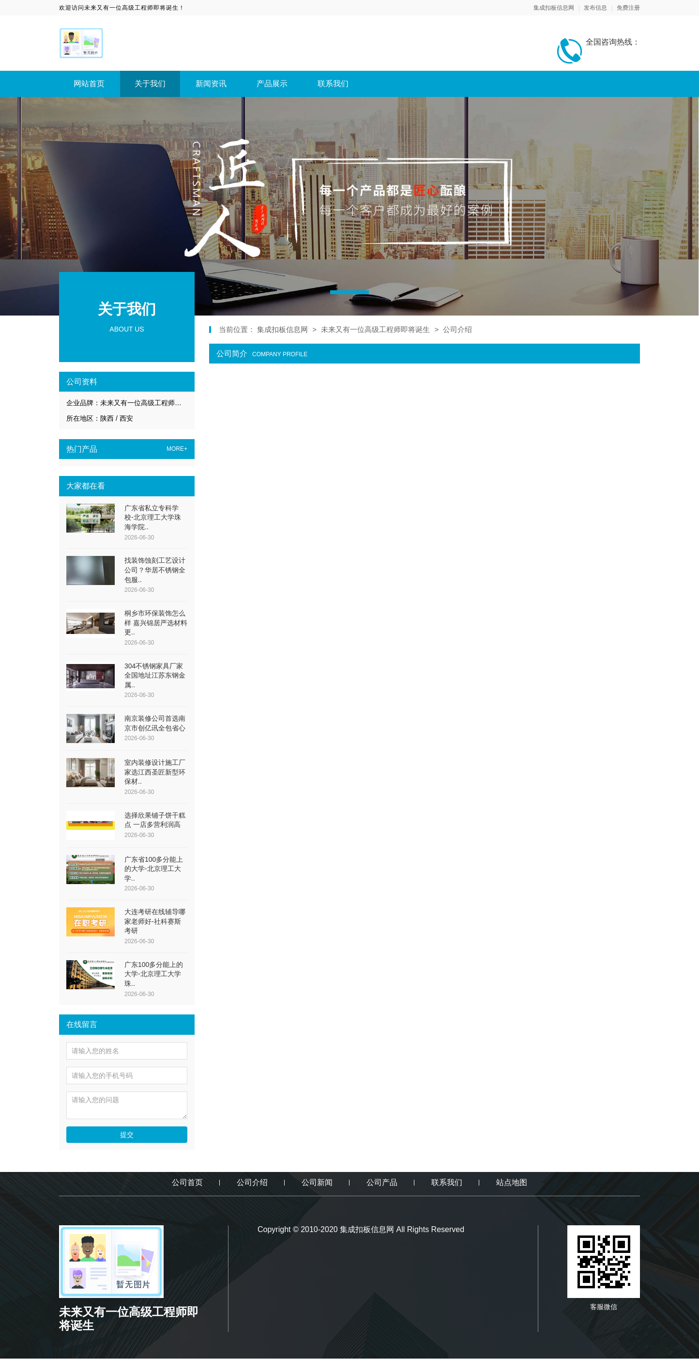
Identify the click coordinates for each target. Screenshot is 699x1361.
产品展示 (272, 83)
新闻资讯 (211, 83)
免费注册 (628, 8)
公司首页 (187, 1182)
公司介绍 (457, 329)
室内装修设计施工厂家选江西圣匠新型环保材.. (154, 772)
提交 (127, 1135)
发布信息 (595, 8)
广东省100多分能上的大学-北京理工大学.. (153, 868)
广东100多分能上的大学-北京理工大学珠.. (153, 974)
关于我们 (150, 83)
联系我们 (333, 83)
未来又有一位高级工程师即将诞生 (375, 329)
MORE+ (177, 449)
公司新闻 (317, 1182)
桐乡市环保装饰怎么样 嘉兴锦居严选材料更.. (155, 622)
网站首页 (89, 83)
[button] (349, 292)
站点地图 (511, 1182)
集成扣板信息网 (553, 8)
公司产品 (381, 1182)
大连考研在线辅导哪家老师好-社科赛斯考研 (154, 921)
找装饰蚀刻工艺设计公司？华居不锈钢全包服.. (154, 569)
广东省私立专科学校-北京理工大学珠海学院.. (152, 517)
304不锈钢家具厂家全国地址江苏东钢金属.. (154, 675)
